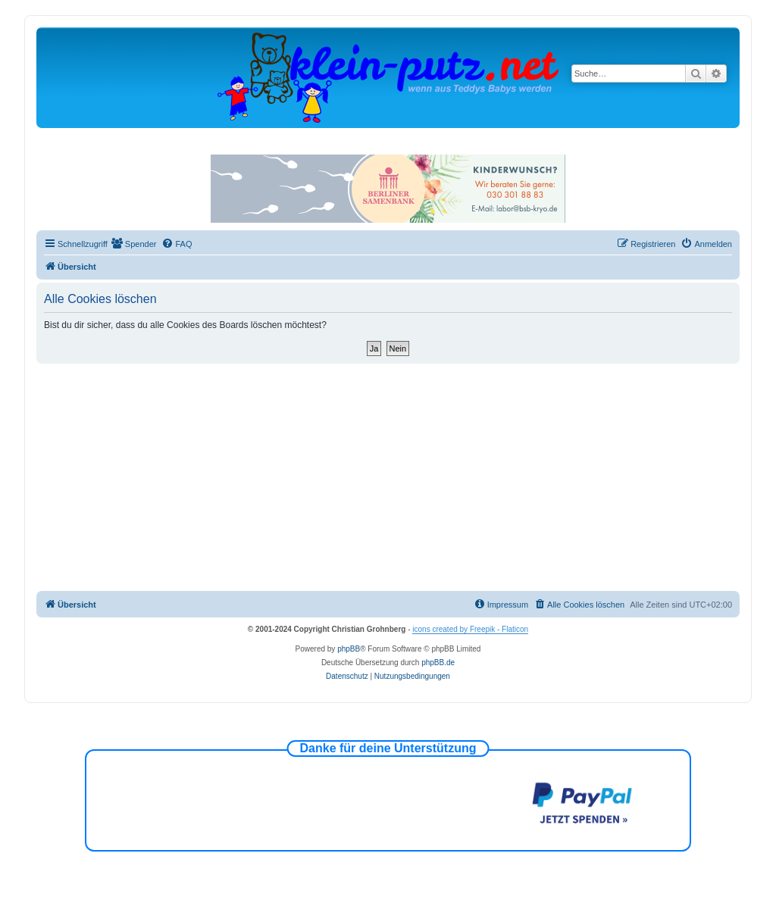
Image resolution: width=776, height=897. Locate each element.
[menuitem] (134, 244)
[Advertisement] (388, 477)
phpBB (348, 649)
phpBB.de (438, 662)
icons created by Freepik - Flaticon (470, 629)
